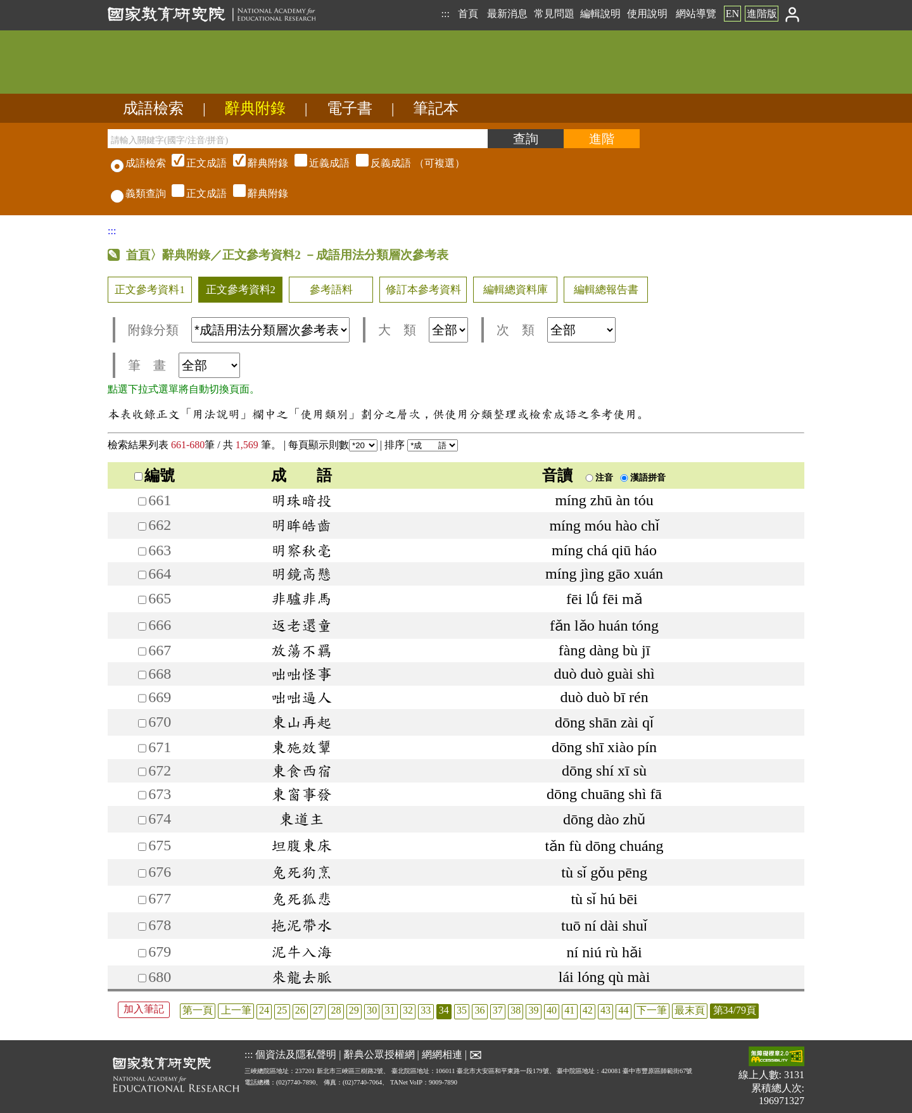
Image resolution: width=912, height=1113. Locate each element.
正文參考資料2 (241, 290)
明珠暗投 (301, 500)
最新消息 (507, 13)
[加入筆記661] (142, 501)
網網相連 (442, 1054)
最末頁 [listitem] (689, 1010)
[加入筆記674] (142, 820)
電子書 (349, 108)
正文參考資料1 (149, 290)
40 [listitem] (552, 1010)
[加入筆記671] (142, 748)
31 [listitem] (390, 1010)
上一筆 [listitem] (236, 1010)
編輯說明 (600, 13)
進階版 (762, 13)
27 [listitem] (318, 1010)
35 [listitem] (462, 1010)
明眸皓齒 (301, 525)
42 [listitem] (588, 1010)
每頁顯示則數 (332, 444)
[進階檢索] (602, 138)
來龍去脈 (301, 977)
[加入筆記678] (142, 926)
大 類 (423, 330)
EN (732, 13)
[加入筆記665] (142, 600)
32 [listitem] (408, 1010)
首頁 (468, 13)
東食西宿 (301, 770)
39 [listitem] (534, 1010)
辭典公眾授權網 (379, 1054)
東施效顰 (301, 747)
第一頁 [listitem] (197, 1010)
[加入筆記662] (142, 526)
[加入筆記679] (142, 953)
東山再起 (301, 722)
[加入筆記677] (142, 900)
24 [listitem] (264, 1010)
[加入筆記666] (142, 626)
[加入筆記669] (142, 698)
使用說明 (647, 13)
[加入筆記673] (142, 795)
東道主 (301, 818)
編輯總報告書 (606, 290)
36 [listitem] (479, 1010)
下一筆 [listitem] (651, 1010)
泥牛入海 (301, 951)
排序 (421, 444)
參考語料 (331, 290)
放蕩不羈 (301, 650)
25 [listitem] (282, 1010)
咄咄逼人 (301, 697)
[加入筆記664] (142, 574)
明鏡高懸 (301, 573)
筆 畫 (184, 365)
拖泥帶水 (301, 925)
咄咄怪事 (301, 673)
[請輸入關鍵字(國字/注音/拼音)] (298, 138)
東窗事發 (301, 794)
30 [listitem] (372, 1010)
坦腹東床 (301, 845)
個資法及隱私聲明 (295, 1054)
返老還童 (301, 625)
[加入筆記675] (142, 847)
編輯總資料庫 (515, 290)
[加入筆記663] (142, 551)
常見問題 (554, 13)
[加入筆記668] (142, 674)
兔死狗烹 (301, 872)
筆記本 (436, 108)
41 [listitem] (569, 1010)
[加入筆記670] (142, 723)
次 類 (556, 330)
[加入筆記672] (142, 771)
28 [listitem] (336, 1010)
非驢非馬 (301, 598)
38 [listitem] (515, 1010)
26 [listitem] (300, 1010)
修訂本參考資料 (423, 290)
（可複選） (316, 163)
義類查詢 (138, 193)
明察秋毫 (301, 550)
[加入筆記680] (142, 978)
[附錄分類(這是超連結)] (270, 330)
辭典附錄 (255, 108)
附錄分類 (239, 330)
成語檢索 (153, 108)
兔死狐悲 (301, 898)
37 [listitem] (498, 1010)
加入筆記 (144, 1008)
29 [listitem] (354, 1010)
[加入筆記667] (142, 651)
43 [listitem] (605, 1010)
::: (445, 13)
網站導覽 (696, 13)
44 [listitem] (623, 1010)
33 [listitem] (426, 1010)
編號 (154, 475)
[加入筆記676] (142, 873)
